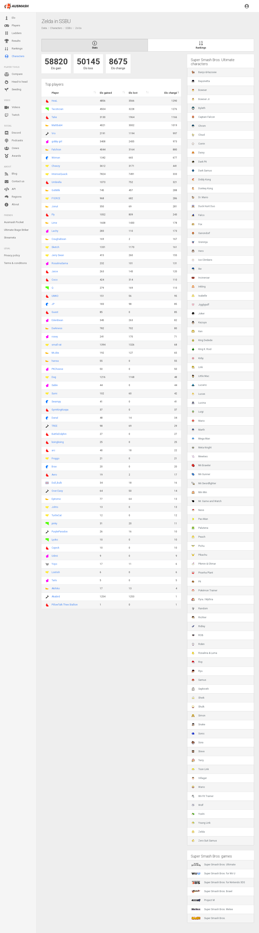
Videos (12, 107)
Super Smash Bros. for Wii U (213, 873)
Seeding (12, 89)
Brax (54, 466)
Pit (196, 581)
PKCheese (57, 369)
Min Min (199, 492)
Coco (54, 279)
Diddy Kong (201, 179)
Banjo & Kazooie (204, 72)
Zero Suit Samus (204, 840)
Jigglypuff (200, 304)
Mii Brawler (201, 465)
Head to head (16, 82)
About (11, 204)
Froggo (55, 458)
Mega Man (200, 438)
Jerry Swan (58, 255)
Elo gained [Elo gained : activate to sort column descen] (106, 92)
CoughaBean (59, 239)
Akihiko (56, 588)
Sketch (55, 247)
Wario (198, 787)
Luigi (197, 411)
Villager (199, 778)
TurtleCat (57, 515)
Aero (54, 474)
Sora (197, 742)
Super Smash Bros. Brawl (211, 891)
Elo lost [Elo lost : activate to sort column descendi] (133, 92)
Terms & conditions (15, 263)
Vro (53, 133)
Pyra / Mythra (202, 599)
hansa (55, 361)
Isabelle (199, 295)
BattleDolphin (59, 434)
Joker (198, 313)
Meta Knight (201, 447)
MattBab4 (57, 125)
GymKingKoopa (60, 409)
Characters (14, 56)
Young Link (200, 822)
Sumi (54, 393)
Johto (55, 507)
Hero (197, 251)
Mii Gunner (200, 474)
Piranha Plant (202, 572)
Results (12, 41)
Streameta (10, 237)
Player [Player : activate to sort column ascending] (55, 92)
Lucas (198, 394)
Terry (197, 760)
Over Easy (57, 490)
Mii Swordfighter (203, 483)
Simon (198, 715)
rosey (55, 336)
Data (44, 28)
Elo (9, 18)
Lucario (199, 385)
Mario (198, 420)
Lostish (56, 572)
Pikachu (199, 554)
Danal (55, 417)
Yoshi (198, 814)
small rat (57, 344)
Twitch (11, 115)
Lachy (55, 231)
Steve (198, 751)
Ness (197, 510)
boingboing (58, 442)
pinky (54, 523)
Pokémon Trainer (204, 590)
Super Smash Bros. (208, 918)
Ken (197, 331)
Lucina (198, 402)
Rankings (13, 49)
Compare (13, 74)
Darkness (57, 328)
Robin (198, 644)
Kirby (197, 358)
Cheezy (56, 166)
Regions (12, 197)
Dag (54, 377)
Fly (53, 214)
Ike (196, 268)
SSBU (68, 28)
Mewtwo (199, 456)
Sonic (198, 733)
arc (53, 450)
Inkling (198, 286)
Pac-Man (199, 519)
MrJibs (55, 352)
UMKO (55, 296)
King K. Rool (201, 349)
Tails (54, 580)
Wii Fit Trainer (202, 796)
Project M (203, 900)
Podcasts (13, 141)
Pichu (198, 546)
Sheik (197, 697)
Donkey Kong (202, 188)
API (10, 189)
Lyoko (55, 539)
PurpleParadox (60, 531)
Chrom (198, 126)
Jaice (55, 271)
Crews (11, 148)
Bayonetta (200, 81)
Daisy (198, 152)
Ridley (198, 626)
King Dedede (201, 340)
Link (197, 367)
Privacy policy (12, 255)
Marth (198, 429)
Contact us (14, 181)
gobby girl (57, 141)
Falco (197, 215)
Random (199, 608)
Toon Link (200, 769)
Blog (10, 174)
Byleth (198, 108)
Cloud (198, 134)
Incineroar (200, 277)
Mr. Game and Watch (206, 501)
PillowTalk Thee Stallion (65, 604)
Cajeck (55, 547)
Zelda (198, 831)
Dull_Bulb (57, 482)
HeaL (54, 100)
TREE (54, 425)
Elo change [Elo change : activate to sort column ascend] (170, 92)
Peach (198, 536)
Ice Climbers (201, 260)
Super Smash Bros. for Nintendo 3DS (218, 882)
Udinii (55, 555)
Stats (94, 45)
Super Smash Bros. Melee (212, 909)
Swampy (56, 401)
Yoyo (54, 564)
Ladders (12, 33)
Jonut (55, 206)
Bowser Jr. (200, 99)
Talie (54, 117)
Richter (198, 617)
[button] (247, 6)
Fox (196, 224)
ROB (197, 635)
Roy (197, 662)
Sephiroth (200, 688)
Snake (198, 724)
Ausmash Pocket (14, 222)
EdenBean (57, 320)
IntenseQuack (59, 174)
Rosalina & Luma (204, 653)
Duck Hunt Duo (203, 206)
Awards (12, 156)
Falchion (56, 149)
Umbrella (57, 182)
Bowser (199, 90)
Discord (12, 133)
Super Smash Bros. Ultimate (213, 864)
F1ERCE (56, 198)
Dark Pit (199, 161)
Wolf (197, 805)
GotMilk (56, 190)
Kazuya (199, 322)
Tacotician (57, 109)
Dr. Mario (199, 197)
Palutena (199, 528)
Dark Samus (201, 170)
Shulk (197, 706)
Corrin (198, 143)
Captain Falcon (203, 117)
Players (12, 26)
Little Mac (200, 376)
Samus (198, 680)
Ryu (197, 671)
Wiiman (56, 157)
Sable (55, 385)
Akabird (56, 596)
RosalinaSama (60, 263)
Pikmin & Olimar (203, 563)
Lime (54, 222)
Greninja (199, 242)
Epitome (56, 499)
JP (53, 304)
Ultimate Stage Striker (16, 229)
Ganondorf (200, 233)
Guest (55, 312)
